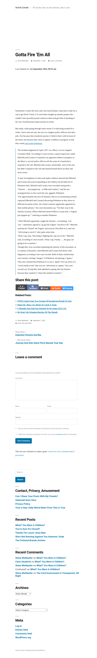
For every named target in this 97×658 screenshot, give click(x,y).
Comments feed (23, 633)
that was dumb (26, 323)
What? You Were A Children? (30, 525)
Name (17, 406)
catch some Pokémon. (33, 143)
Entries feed (21, 629)
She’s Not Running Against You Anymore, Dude (39, 536)
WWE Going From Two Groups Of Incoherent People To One (44, 301)
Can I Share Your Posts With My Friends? (36, 496)
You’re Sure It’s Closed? (27, 529)
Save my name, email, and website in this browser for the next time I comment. (43, 428)
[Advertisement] (48, 29)
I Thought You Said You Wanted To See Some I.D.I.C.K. (42, 308)
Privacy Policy (22, 504)
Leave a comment (56, 61)
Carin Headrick (23, 561)
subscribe (59, 434)
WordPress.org (23, 637)
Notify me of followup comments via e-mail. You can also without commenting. (46, 434)
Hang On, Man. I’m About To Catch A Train (37, 305)
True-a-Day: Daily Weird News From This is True (40, 507)
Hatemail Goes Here (25, 500)
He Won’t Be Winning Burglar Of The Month (37, 312)
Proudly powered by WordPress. (35, 650)
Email (49, 406)
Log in (18, 626)
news (19, 323)
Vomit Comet (21, 7)
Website (18, 417)
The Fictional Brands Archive (30, 540)
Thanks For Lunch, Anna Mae (30, 532)
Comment (19, 378)
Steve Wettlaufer (23, 61)
